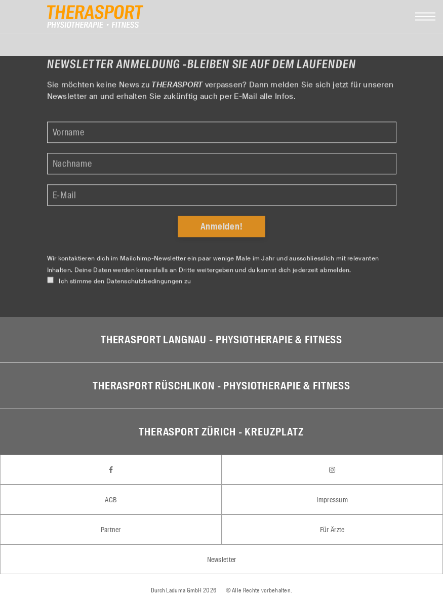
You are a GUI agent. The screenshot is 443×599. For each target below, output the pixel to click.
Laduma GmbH (184, 590)
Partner (111, 529)
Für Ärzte (332, 529)
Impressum (332, 499)
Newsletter (221, 559)
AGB (110, 499)
